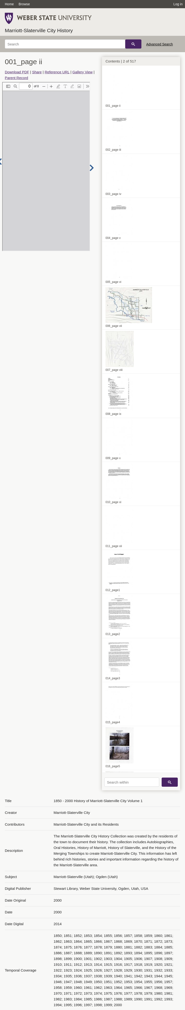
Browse (24, 4)
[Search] (65, 44)
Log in (178, 4)
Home (9, 4)
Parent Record (16, 78)
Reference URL (57, 72)
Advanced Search (159, 44)
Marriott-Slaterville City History (39, 30)
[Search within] (131, 782)
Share (37, 72)
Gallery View (82, 72)
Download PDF (17, 72)
